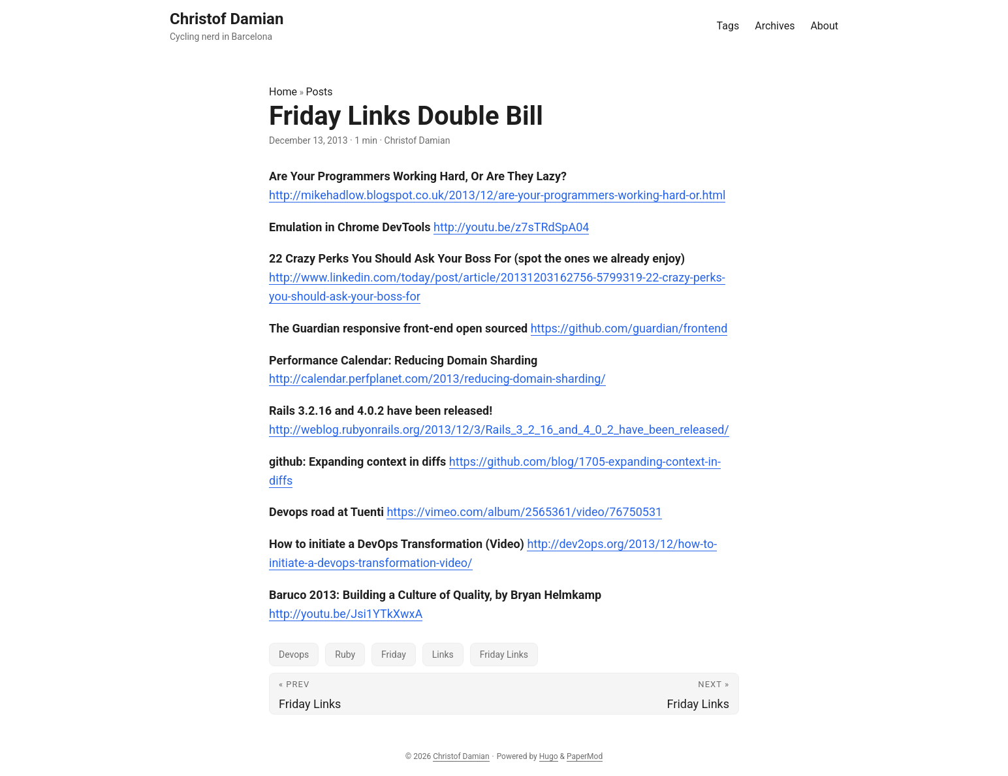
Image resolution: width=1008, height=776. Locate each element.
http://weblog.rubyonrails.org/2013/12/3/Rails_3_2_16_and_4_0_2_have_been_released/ (499, 429)
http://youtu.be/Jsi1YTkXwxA (345, 614)
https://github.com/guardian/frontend (629, 328)
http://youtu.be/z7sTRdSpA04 (511, 227)
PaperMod (585, 756)
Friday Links (504, 654)
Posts (319, 92)
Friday (393, 654)
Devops (294, 654)
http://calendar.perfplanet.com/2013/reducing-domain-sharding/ (437, 378)
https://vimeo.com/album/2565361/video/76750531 (524, 512)
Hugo (548, 756)
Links (443, 654)
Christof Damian (461, 756)
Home (283, 92)
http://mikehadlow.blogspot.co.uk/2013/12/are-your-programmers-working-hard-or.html (497, 195)
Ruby (345, 654)
